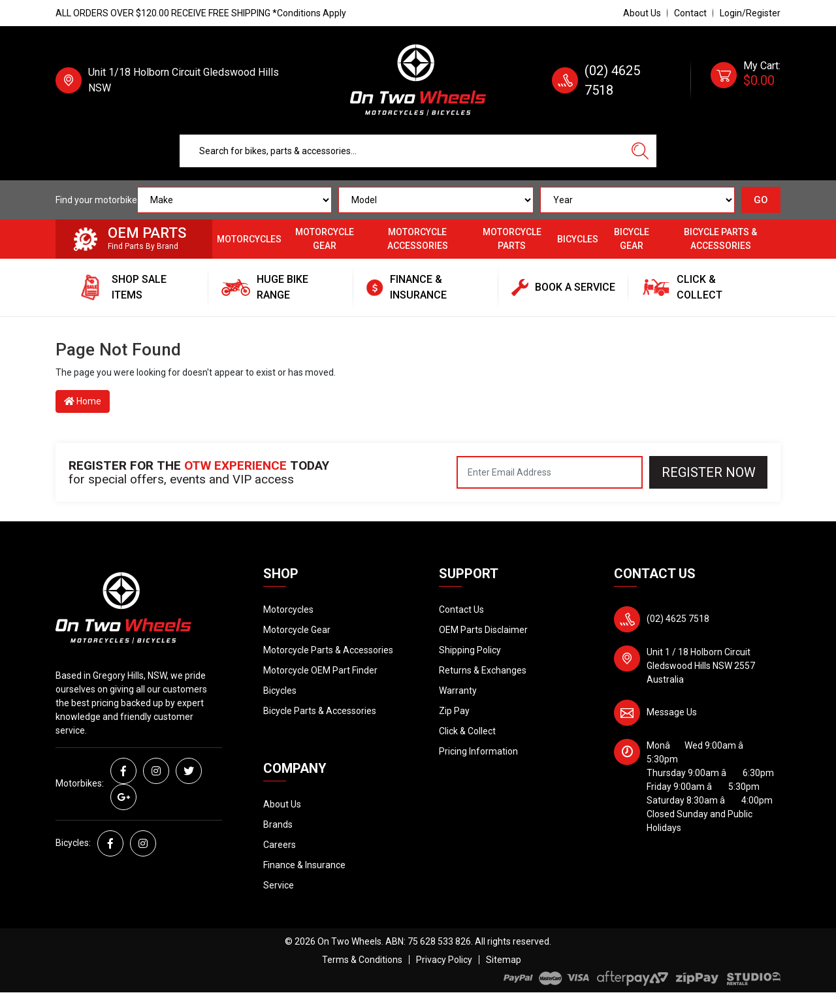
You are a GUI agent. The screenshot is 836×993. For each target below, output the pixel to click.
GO (761, 200)
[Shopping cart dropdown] (745, 80)
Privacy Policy (444, 959)
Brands (278, 824)
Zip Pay (454, 711)
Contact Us (461, 609)
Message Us (672, 712)
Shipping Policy (470, 650)
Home (82, 401)
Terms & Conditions (362, 959)
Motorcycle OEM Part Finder (320, 670)
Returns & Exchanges (482, 670)
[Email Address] (550, 472)
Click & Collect (467, 731)
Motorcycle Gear (324, 239)
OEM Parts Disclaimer (483, 630)
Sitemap (503, 959)
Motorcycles (249, 239)
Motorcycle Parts (512, 239)
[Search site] (640, 151)
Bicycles (577, 239)
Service (278, 885)
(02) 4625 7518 (678, 618)
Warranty (458, 690)
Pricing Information (478, 751)
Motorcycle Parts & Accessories (328, 650)
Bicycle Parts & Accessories (720, 239)
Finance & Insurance (304, 865)
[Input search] (402, 151)
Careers (279, 844)
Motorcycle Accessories (417, 239)
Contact (690, 13)
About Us (642, 13)
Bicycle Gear (631, 239)
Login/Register (750, 13)
